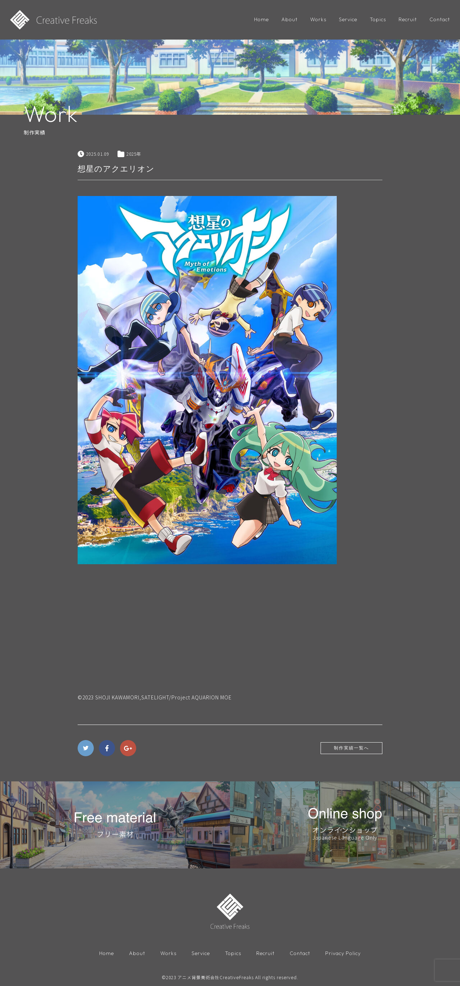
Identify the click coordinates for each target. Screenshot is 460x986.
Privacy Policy (343, 953)
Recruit (408, 19)
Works (318, 19)
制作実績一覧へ (351, 747)
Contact (439, 19)
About (289, 19)
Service (348, 19)
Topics (378, 19)
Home (261, 19)
